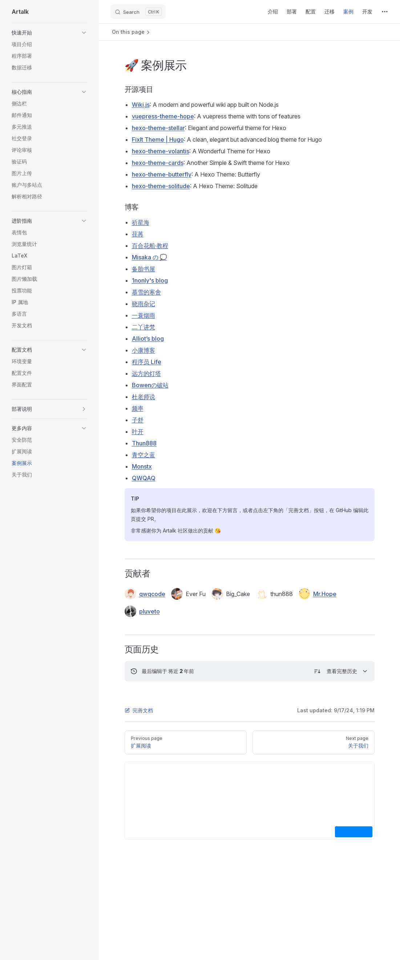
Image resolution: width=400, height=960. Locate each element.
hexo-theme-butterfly (161, 174)
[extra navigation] (385, 11)
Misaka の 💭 (149, 257)
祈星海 (140, 222)
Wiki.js (141, 104)
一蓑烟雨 (143, 315)
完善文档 (139, 710)
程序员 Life (146, 361)
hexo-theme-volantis (160, 151)
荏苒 (138, 234)
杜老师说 (143, 396)
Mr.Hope (317, 594)
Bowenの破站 (150, 385)
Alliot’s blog (148, 338)
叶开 (138, 431)
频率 (138, 408)
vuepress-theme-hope (163, 116)
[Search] (138, 11)
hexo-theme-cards (157, 162)
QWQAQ (143, 478)
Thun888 (144, 443)
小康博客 (143, 350)
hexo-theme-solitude (161, 186)
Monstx (142, 466)
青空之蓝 (143, 454)
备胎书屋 (143, 268)
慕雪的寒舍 (146, 292)
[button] (49, 33)
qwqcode (145, 594)
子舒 (138, 420)
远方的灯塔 (146, 373)
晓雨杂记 (143, 303)
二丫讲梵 (143, 327)
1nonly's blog (150, 280)
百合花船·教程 (150, 245)
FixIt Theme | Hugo (158, 139)
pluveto (142, 611)
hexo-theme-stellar (158, 127)
